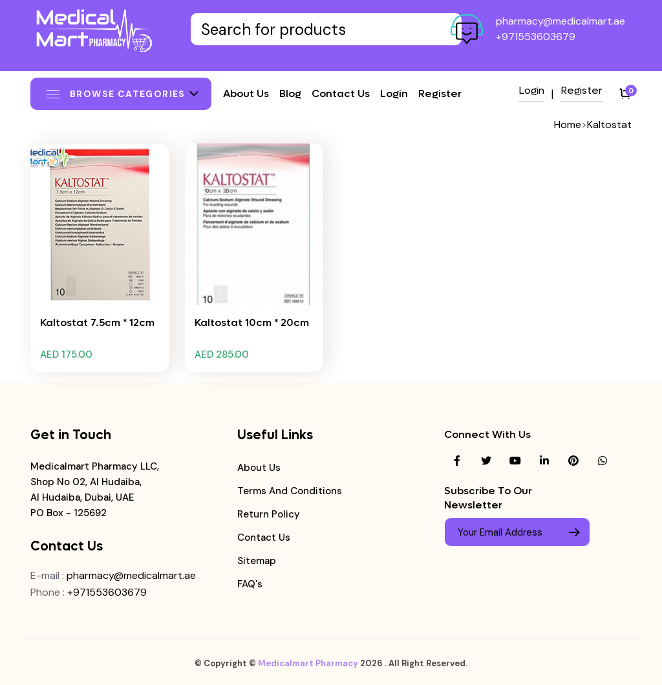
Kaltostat (609, 124)
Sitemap (256, 560)
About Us (259, 467)
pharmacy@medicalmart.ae (560, 21)
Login (394, 93)
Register (440, 93)
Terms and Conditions (289, 490)
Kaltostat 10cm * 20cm (252, 322)
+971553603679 (535, 36)
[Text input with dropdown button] (326, 29)
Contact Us (263, 537)
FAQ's (249, 584)
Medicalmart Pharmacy (308, 668)
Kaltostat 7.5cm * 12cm (97, 322)
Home (567, 124)
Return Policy (268, 514)
